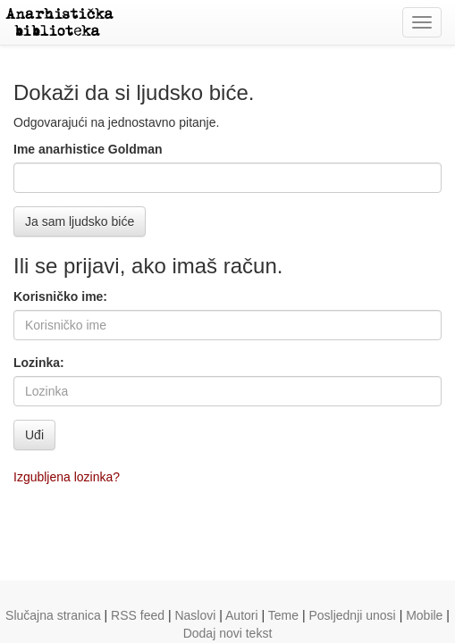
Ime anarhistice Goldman (88, 149)
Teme (283, 615)
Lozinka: (38, 362)
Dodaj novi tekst (228, 633)
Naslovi (194, 615)
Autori (241, 615)
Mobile (424, 615)
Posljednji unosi (351, 615)
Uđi (34, 435)
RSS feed (137, 615)
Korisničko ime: (60, 296)
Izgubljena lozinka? (66, 477)
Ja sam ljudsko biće (79, 221)
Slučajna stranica (53, 615)
